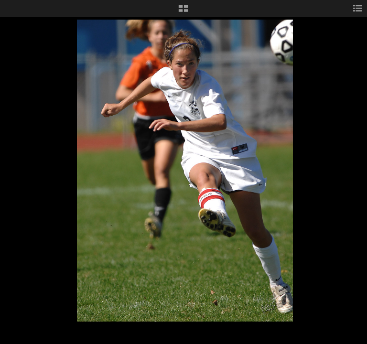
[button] (183, 12)
